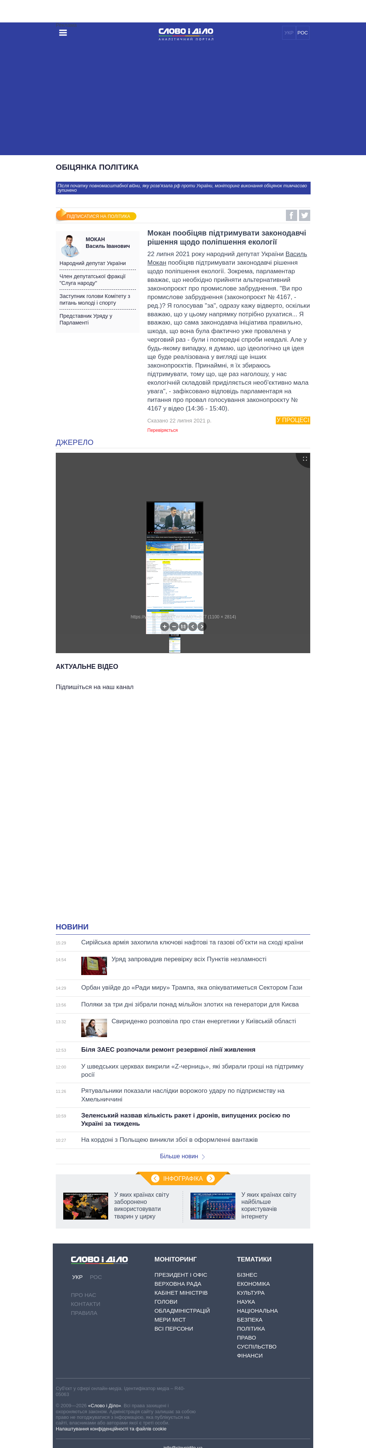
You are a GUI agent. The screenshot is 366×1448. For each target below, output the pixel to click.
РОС (303, 32)
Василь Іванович (111, 242)
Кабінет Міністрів (181, 1292)
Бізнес (247, 1275)
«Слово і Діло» (104, 1405)
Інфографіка (183, 1178)
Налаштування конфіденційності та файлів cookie (111, 1429)
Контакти (85, 1304)
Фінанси (250, 1355)
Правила (84, 1313)
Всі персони (174, 1328)
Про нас (84, 1295)
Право (246, 1337)
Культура (251, 1292)
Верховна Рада (178, 1284)
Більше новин (182, 1156)
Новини (72, 927)
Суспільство (257, 1346)
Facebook (291, 215)
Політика (251, 1328)
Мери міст (170, 1319)
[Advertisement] (183, 99)
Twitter (304, 215)
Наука (246, 1301)
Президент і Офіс (181, 1275)
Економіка (253, 1284)
